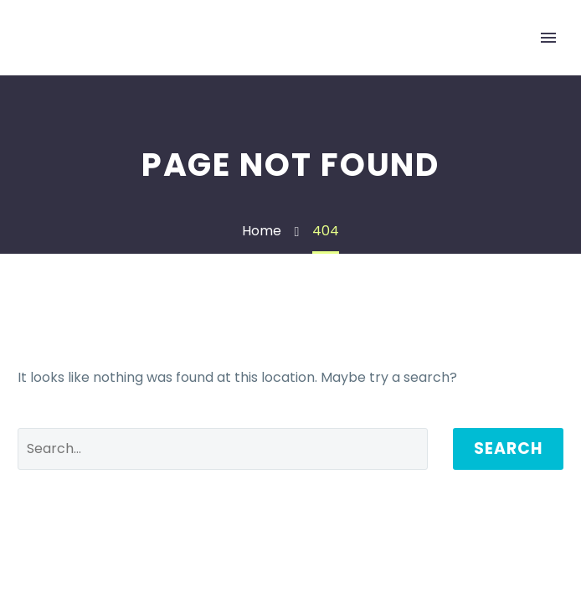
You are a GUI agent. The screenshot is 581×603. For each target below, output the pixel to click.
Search (508, 448)
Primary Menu (548, 38)
